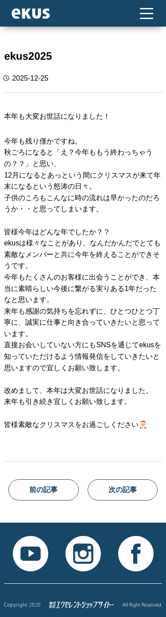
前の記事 (43, 489)
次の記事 (122, 489)
